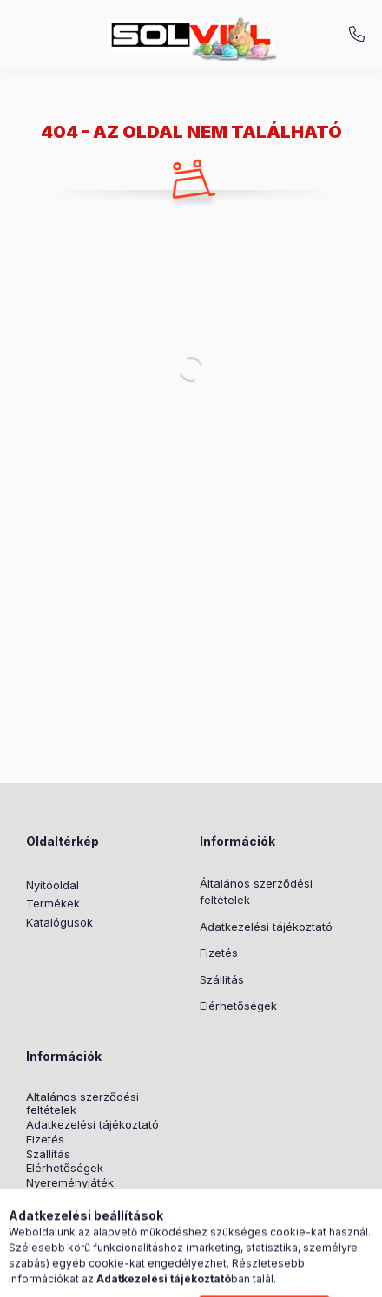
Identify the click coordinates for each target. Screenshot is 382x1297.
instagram (66, 1225)
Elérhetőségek (238, 1005)
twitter (100, 1225)
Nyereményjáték (70, 1182)
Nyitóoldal (52, 885)
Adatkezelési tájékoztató (266, 926)
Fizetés (219, 953)
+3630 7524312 (356, 35)
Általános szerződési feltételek (256, 891)
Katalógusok (59, 922)
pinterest (135, 1225)
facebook (31, 1225)
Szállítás (222, 979)
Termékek (53, 903)
